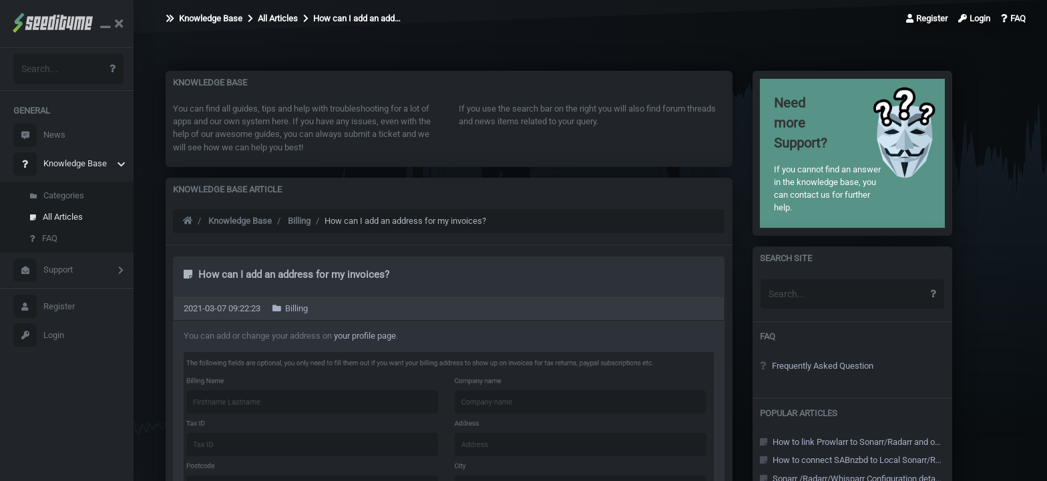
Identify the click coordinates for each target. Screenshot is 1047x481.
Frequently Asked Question (816, 366)
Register (44, 306)
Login (38, 335)
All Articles (56, 217)
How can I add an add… (352, 18)
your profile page (365, 336)
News (39, 135)
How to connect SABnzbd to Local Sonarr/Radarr (850, 460)
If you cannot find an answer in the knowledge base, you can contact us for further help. (830, 153)
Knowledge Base (60, 164)
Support (43, 270)
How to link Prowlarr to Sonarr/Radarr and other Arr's (850, 442)
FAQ (43, 238)
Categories (57, 195)
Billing (299, 221)
